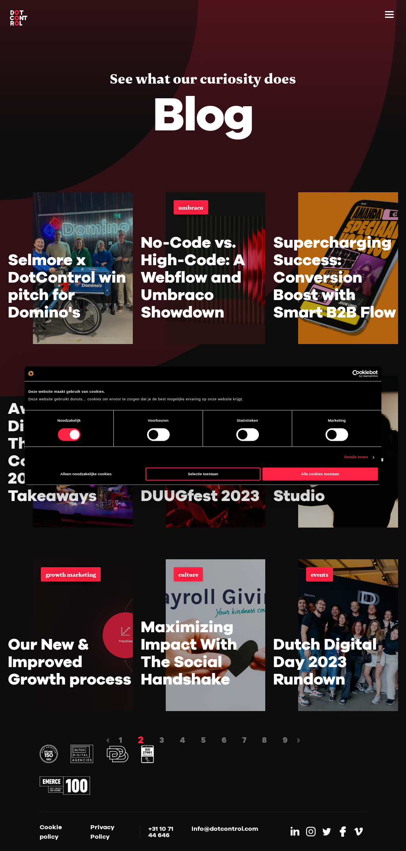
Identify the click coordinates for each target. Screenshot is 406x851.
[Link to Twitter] (327, 832)
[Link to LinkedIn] (295, 832)
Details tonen (356, 457)
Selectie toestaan (203, 474)
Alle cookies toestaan (320, 474)
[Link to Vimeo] (358, 832)
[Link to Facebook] (342, 832)
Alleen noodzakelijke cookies (86, 474)
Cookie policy (51, 831)
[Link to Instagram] (311, 832)
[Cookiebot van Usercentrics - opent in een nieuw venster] (343, 373)
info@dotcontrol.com (225, 828)
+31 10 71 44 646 (160, 831)
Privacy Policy (102, 831)
